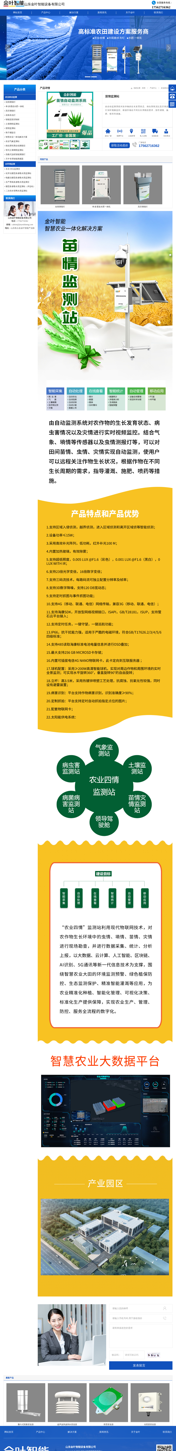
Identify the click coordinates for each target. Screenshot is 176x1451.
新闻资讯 (102, 12)
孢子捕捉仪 (10, 133)
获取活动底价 (119, 146)
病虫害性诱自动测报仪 (15, 146)
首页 (143, 88)
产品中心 (45, 12)
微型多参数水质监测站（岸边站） (20, 186)
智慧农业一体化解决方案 (16, 137)
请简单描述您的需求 (140, 1336)
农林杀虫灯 (10, 115)
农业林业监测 (11, 97)
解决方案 (73, 12)
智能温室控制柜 (12, 119)
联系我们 (158, 12)
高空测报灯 (10, 111)
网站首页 (17, 12)
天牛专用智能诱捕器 (14, 159)
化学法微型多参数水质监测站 (18, 173)
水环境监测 (10, 164)
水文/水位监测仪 (13, 169)
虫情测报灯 (10, 102)
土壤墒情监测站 (12, 124)
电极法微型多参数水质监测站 (18, 178)
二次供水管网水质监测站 (16, 191)
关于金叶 (130, 12)
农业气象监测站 (12, 141)
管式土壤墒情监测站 (14, 150)
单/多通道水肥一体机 (15, 106)
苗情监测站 (10, 128)
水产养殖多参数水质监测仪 (17, 182)
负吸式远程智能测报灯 (15, 154)
